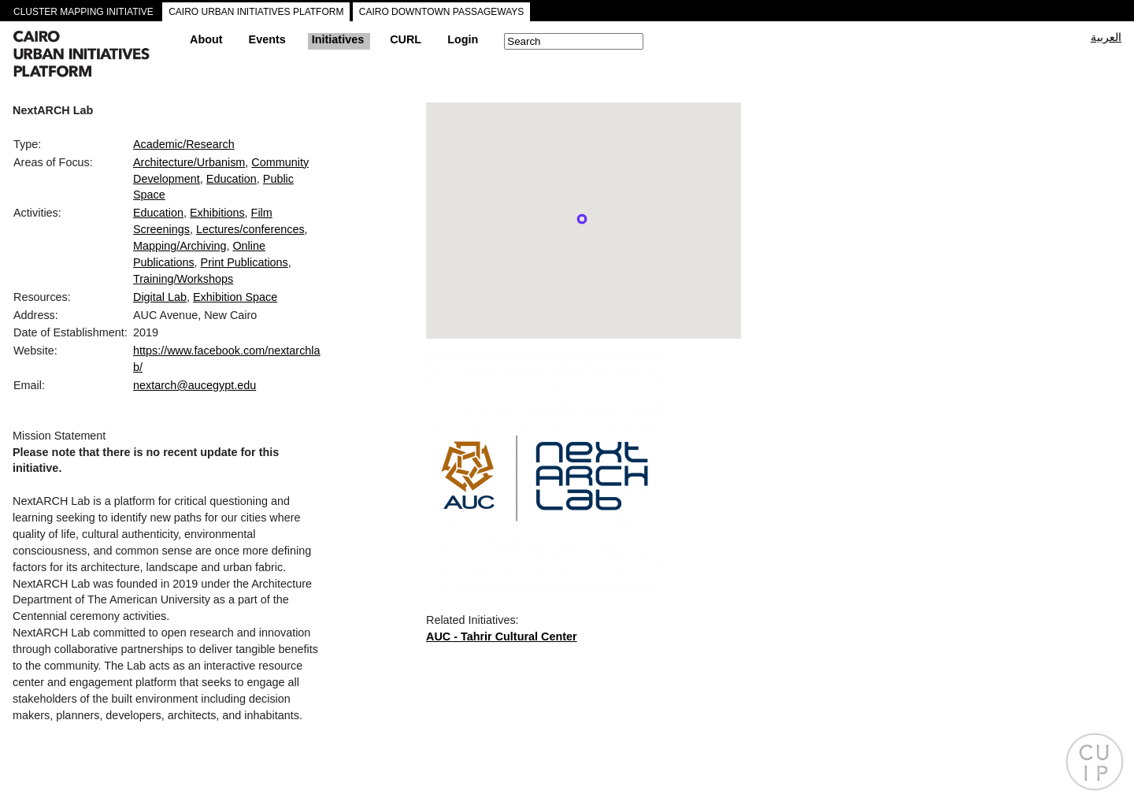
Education (231, 179)
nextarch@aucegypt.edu (194, 385)
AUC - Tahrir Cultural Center (501, 636)
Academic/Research (184, 144)
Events (267, 39)
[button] (582, 219)
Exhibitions (217, 212)
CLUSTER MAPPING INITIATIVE (83, 11)
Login (462, 39)
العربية (1106, 37)
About (206, 39)
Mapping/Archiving (179, 245)
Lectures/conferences (250, 229)
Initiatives (338, 39)
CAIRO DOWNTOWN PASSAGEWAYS (441, 11)
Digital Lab (160, 297)
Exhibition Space (235, 297)
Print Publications (244, 262)
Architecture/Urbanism (189, 162)
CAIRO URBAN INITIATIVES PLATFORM (256, 11)
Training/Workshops (183, 279)
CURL (405, 39)
